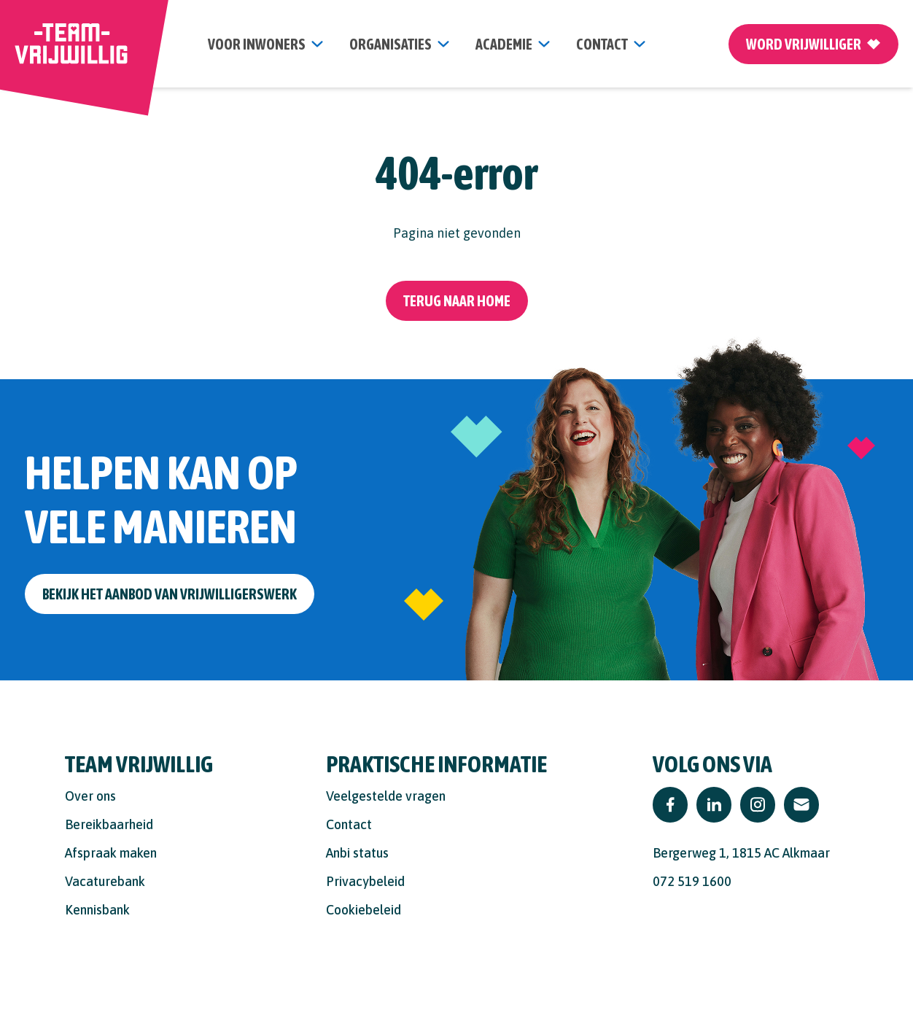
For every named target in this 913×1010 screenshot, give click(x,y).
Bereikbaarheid (109, 824)
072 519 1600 (692, 881)
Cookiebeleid (363, 909)
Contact (349, 824)
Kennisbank (97, 909)
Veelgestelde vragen (386, 796)
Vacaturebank (105, 881)
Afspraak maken (111, 853)
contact (602, 44)
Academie (503, 44)
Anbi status (357, 853)
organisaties (390, 44)
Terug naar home (456, 300)
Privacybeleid (365, 881)
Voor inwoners (257, 44)
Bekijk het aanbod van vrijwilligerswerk (169, 594)
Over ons (90, 796)
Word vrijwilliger (813, 44)
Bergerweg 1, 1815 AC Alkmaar (741, 853)
